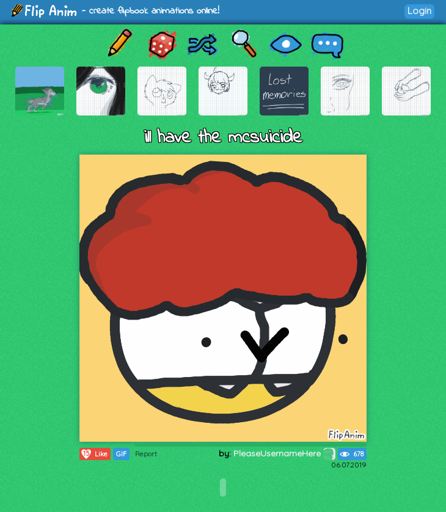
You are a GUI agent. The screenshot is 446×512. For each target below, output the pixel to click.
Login (419, 10)
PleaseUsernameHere (284, 453)
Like (94, 454)
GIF (121, 454)
